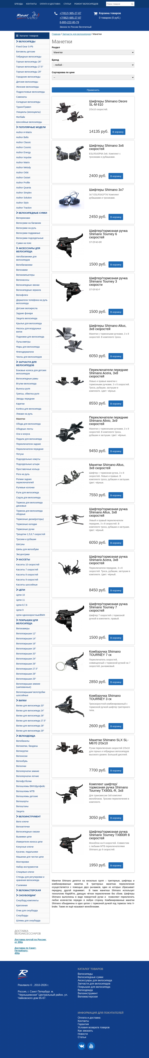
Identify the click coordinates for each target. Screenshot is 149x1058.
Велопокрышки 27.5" (27, 668)
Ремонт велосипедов (86, 4)
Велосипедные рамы (27, 378)
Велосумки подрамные (28, 233)
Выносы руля (23, 388)
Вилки (21, 700)
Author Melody (23, 167)
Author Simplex (24, 192)
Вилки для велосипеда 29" (30, 730)
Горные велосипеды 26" (28, 61)
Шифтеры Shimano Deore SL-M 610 (108, 102)
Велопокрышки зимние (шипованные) (28, 685)
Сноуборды (22, 915)
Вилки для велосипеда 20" (30, 705)
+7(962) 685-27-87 (70, 17)
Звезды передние (25, 398)
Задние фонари (24, 313)
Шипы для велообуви (27, 549)
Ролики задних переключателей (25, 481)
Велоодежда (25, 736)
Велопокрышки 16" (26, 643)
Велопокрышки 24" (26, 658)
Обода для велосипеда (28, 424)
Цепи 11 (20, 600)
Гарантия (83, 1024)
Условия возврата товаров (93, 1027)
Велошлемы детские (27, 796)
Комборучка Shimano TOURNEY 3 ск (105, 697)
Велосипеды (25, 41)
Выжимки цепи (24, 836)
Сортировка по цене (63, 72)
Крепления (22, 905)
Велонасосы (22, 280)
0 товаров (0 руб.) (109, 17)
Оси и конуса (23, 434)
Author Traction (24, 207)
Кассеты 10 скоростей (27, 564)
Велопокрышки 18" (26, 648)
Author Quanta (23, 187)
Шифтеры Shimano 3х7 (106, 189)
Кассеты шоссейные (27, 584)
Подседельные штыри (28, 464)
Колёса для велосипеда (28, 408)
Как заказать (85, 1030)
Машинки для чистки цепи (30, 856)
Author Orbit (22, 172)
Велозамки (22, 270)
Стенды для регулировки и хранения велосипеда (30, 878)
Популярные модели (31, 127)
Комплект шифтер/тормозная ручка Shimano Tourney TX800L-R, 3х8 (108, 787)
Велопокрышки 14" (26, 638)
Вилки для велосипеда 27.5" (31, 720)
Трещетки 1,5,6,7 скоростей (30, 534)
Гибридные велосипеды (28, 56)
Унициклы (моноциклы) (28, 112)
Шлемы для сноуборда (28, 920)
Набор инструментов (27, 867)
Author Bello (22, 137)
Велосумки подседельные (29, 238)
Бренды (19, 4)
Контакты (31, 4)
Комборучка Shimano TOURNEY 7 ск (105, 653)
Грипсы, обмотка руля (27, 393)
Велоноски (21, 756)
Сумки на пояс (23, 243)
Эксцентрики (23, 554)
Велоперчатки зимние (27, 771)
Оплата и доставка (50, 4)
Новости (83, 1034)
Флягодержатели (25, 352)
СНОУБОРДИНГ (26, 895)
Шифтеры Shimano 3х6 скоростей (106, 147)
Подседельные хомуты (28, 459)
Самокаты (21, 97)
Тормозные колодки (26, 524)
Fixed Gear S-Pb (24, 46)
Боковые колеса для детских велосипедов (31, 372)
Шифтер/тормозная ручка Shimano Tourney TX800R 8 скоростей (109, 835)
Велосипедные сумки (31, 213)
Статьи (67, 4)
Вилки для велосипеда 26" (30, 715)
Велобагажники (24, 265)
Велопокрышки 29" (26, 678)
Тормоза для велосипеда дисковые (29, 504)
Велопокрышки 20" (26, 653)
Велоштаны (22, 806)
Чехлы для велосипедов (29, 357)
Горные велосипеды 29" (28, 71)
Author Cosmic (23, 147)
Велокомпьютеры (25, 275)
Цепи (20, 590)
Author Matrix (23, 162)
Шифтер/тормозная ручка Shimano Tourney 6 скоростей (108, 234)
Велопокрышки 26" (26, 663)
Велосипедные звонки (27, 285)
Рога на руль (22, 474)
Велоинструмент (28, 816)
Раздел (56, 47)
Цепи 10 (20, 595)
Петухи (20, 454)
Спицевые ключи (25, 872)
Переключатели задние (28, 444)
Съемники (21, 885)
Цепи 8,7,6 (21, 605)
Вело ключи (22, 821)
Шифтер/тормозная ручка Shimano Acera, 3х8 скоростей (108, 560)
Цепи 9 (19, 610)
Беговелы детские (25, 51)
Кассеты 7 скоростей (27, 569)
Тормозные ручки (25, 529)
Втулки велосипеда (26, 383)
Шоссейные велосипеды (29, 122)
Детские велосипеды (27, 81)
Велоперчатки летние (27, 776)
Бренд (55, 60)
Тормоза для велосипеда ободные (29, 512)
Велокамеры (22, 628)
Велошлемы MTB (25, 791)
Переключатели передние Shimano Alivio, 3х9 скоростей (108, 421)
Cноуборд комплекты (27, 900)
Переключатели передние (29, 449)
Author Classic (23, 142)
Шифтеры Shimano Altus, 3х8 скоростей (107, 327)
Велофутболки (24, 781)
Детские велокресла (26, 308)
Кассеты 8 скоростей (27, 574)
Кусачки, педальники (27, 851)
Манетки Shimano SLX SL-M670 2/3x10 (108, 741)
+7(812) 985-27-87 (70, 13)
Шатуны (20, 544)
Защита (20, 811)
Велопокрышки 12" (26, 633)
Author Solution (24, 197)
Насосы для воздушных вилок (28, 330)
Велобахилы (22, 741)
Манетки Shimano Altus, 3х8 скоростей (106, 466)
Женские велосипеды (27, 87)
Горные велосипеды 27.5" (29, 66)
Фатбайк (20, 117)
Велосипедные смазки (28, 831)
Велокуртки (22, 751)
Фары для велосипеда (28, 346)
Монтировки (22, 862)
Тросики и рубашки (26, 539)
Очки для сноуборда (27, 910)
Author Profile (23, 182)
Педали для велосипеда (29, 439)
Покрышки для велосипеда (27, 622)
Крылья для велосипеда (29, 323)
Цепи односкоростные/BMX (30, 615)
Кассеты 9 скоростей (27, 579)
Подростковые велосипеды (30, 92)
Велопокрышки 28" (26, 673)
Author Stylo (22, 202)
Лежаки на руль (24, 413)
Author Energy (23, 152)
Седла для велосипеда (28, 497)
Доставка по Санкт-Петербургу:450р (25, 950)
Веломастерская (28, 890)
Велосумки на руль (26, 228)
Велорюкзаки (23, 218)
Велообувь (22, 761)
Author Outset (23, 177)
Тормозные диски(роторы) (30, 519)
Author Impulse (23, 157)
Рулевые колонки (25, 487)
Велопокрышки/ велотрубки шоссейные (30, 694)
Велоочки (21, 766)
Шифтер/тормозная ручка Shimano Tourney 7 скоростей (108, 607)
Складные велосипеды (28, 102)
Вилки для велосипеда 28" (30, 725)
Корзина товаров (110, 13)
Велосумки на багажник (28, 223)
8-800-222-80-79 (69, 22)
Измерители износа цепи (29, 841)
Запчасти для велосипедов (26, 364)
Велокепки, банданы (27, 746)
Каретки (20, 403)
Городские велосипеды (28, 76)
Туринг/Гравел (23, 107)
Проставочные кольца (27, 469)
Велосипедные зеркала (28, 290)
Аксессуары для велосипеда (28, 250)
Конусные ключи (25, 846)
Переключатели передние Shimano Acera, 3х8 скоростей (108, 373)
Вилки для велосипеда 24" (30, 710)
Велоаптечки (23, 826)
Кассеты (23, 559)
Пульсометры (23, 341)
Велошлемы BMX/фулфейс (30, 786)
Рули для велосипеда (27, 492)
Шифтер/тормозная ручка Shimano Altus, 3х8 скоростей (108, 512)
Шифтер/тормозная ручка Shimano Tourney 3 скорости (108, 281)
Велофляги (22, 295)
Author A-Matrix (24, 132)
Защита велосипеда (26, 318)
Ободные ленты (24, 429)
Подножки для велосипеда (30, 336)
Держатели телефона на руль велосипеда (31, 302)
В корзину (117, 131)
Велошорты (22, 801)
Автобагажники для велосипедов (26, 258)
